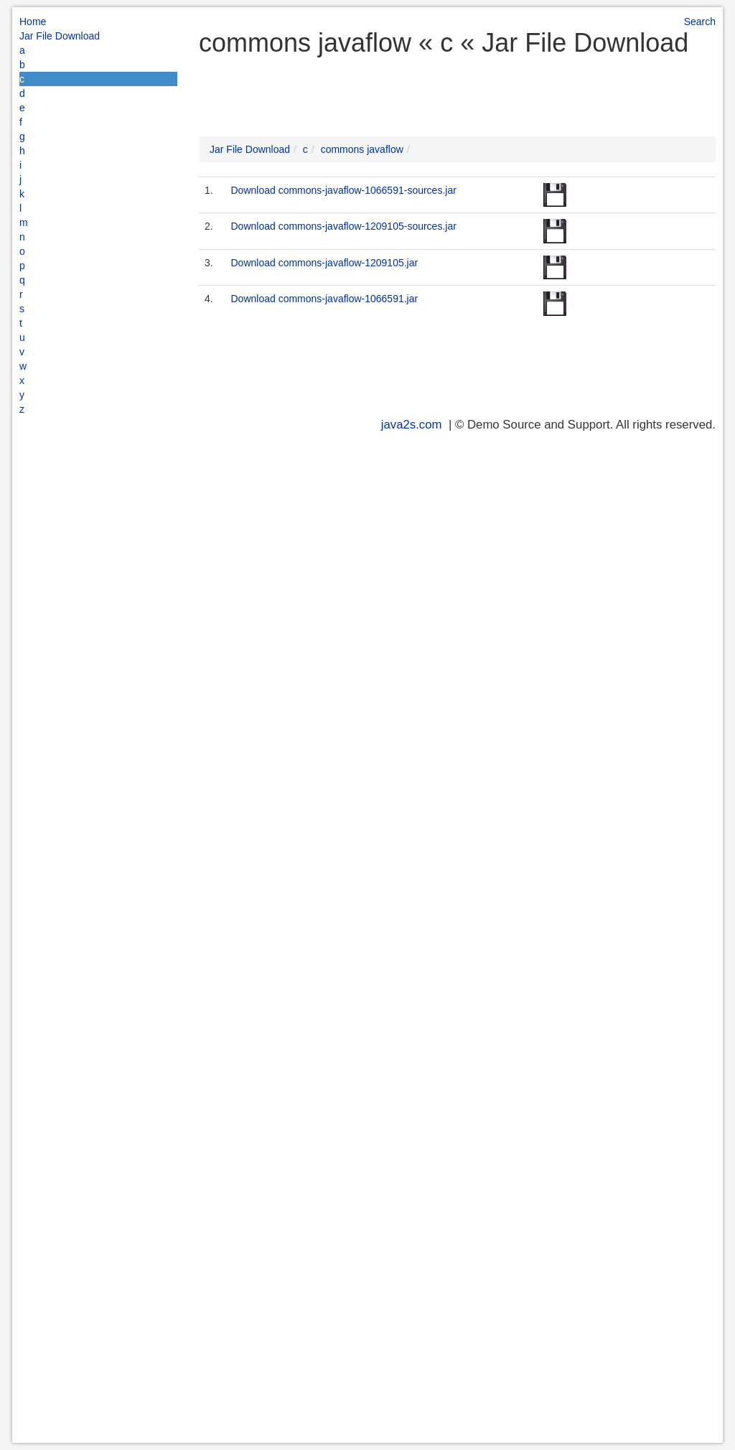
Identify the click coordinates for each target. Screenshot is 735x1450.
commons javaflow (362, 149)
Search (700, 21)
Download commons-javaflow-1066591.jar (324, 298)
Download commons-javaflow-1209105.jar (324, 262)
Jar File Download (59, 36)
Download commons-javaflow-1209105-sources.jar (343, 226)
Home (32, 21)
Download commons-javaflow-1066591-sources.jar (343, 190)
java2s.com (411, 424)
